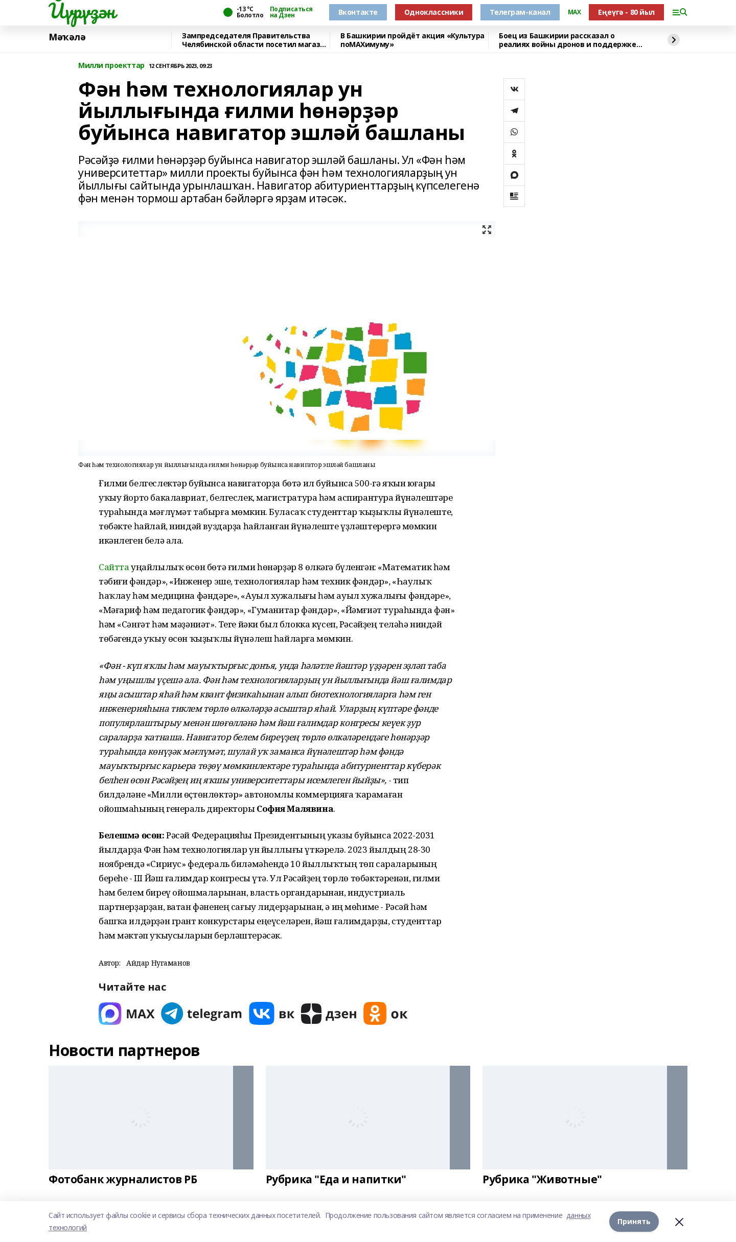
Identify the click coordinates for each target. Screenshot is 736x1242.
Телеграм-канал (520, 12)
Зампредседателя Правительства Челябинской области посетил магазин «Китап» (255, 40)
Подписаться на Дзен (291, 12)
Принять (634, 1221)
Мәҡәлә (67, 37)
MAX (574, 12)
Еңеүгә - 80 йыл (626, 12)
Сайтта (114, 567)
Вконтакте (358, 12)
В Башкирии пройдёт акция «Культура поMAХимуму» (412, 40)
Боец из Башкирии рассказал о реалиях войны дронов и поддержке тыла (567, 40)
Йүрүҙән (82, 11)
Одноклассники (434, 12)
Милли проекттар (111, 65)
